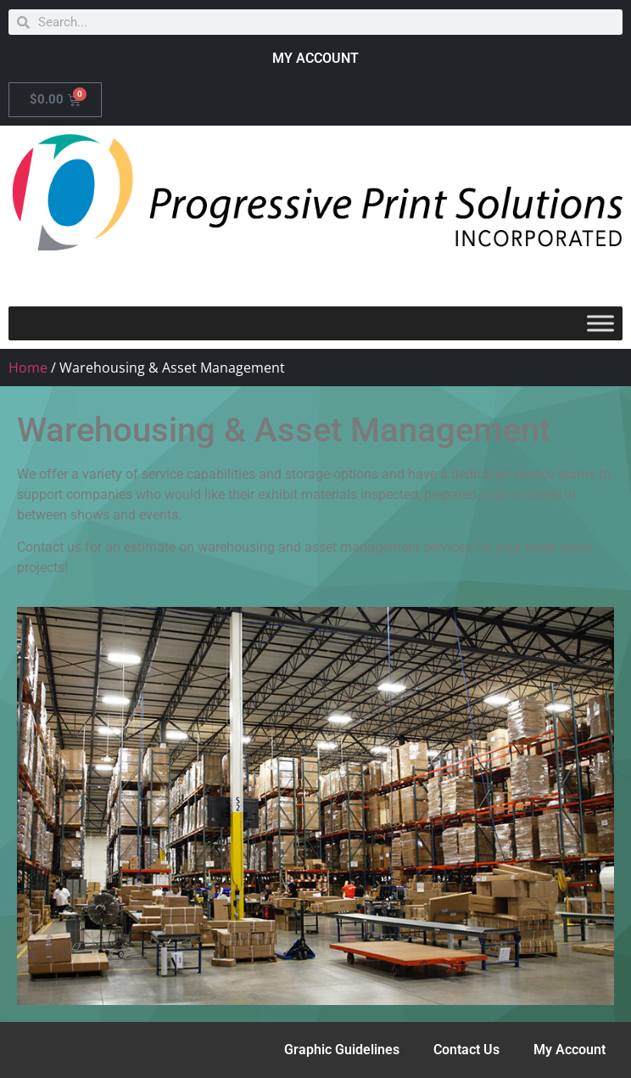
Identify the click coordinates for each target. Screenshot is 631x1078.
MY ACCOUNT (315, 58)
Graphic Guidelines (341, 1050)
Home (27, 367)
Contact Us (466, 1050)
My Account (569, 1050)
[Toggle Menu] (600, 323)
